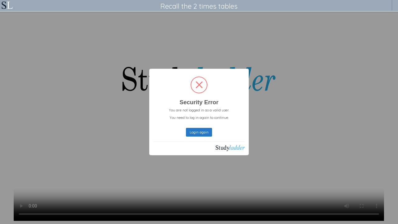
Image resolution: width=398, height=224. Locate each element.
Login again (199, 132)
